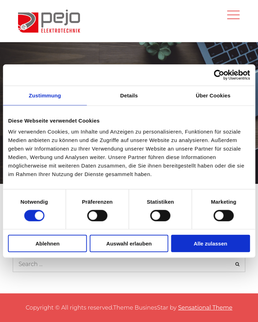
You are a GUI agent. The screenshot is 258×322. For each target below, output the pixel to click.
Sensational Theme (205, 307)
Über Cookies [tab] (213, 95)
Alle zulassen (210, 244)
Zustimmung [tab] (45, 95)
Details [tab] (129, 95)
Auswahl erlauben (128, 244)
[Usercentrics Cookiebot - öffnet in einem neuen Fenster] (219, 74)
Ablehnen (47, 244)
